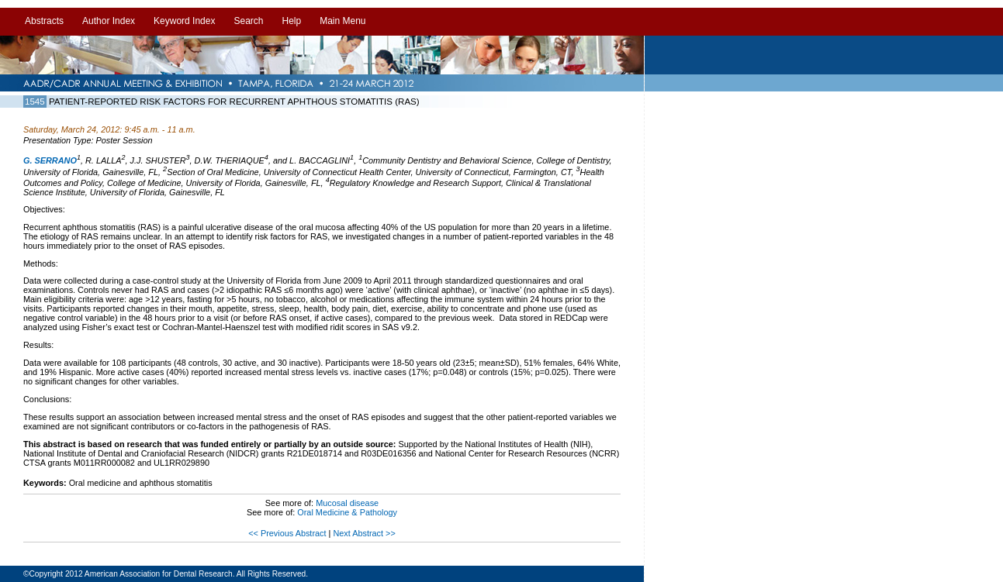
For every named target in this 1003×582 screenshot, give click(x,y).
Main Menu (342, 20)
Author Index (108, 20)
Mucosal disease (347, 503)
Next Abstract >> (364, 533)
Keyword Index (184, 20)
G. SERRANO (50, 160)
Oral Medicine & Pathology (347, 512)
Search (248, 20)
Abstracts (44, 20)
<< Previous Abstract (288, 533)
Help (291, 20)
